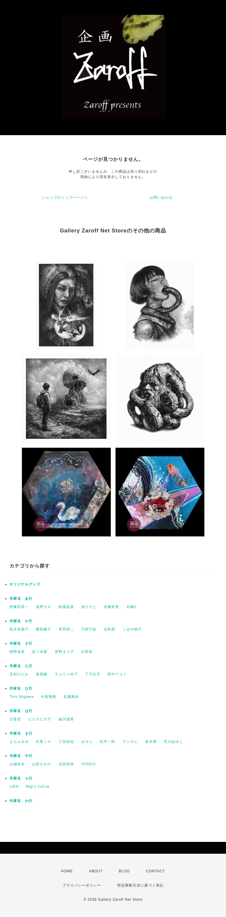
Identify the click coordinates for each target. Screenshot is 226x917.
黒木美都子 (19, 629)
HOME (67, 871)
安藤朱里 (111, 607)
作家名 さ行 (21, 643)
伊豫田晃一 (19, 607)
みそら (87, 742)
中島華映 (48, 697)
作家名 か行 (21, 621)
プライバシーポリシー (81, 885)
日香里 (15, 719)
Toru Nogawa (21, 697)
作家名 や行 (21, 756)
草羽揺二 (66, 629)
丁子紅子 (92, 674)
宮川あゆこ (173, 742)
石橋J (131, 607)
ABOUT (95, 871)
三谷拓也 (66, 742)
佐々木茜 (39, 652)
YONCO (88, 764)
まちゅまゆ (19, 742)
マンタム (130, 742)
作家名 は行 (21, 711)
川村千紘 (89, 629)
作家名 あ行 (21, 598)
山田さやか (41, 764)
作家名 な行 (21, 688)
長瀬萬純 (71, 697)
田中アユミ (117, 674)
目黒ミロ (43, 742)
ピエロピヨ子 (39, 719)
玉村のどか (19, 674)
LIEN (14, 787)
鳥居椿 (41, 674)
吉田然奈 (66, 764)
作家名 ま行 (21, 733)
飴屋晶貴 (66, 607)
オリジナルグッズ (24, 584)
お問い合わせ (161, 197)
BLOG (124, 871)
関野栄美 (17, 652)
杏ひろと (89, 607)
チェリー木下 (66, 674)
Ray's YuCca (37, 787)
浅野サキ (43, 607)
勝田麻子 (43, 629)
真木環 (151, 742)
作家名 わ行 (21, 801)
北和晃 (109, 629)
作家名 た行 (21, 666)
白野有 (87, 652)
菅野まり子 (64, 652)
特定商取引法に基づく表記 (140, 885)
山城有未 (17, 764)
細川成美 (66, 719)
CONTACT (155, 871)
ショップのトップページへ (65, 197)
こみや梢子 (132, 629)
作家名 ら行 (21, 778)
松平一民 (107, 742)
